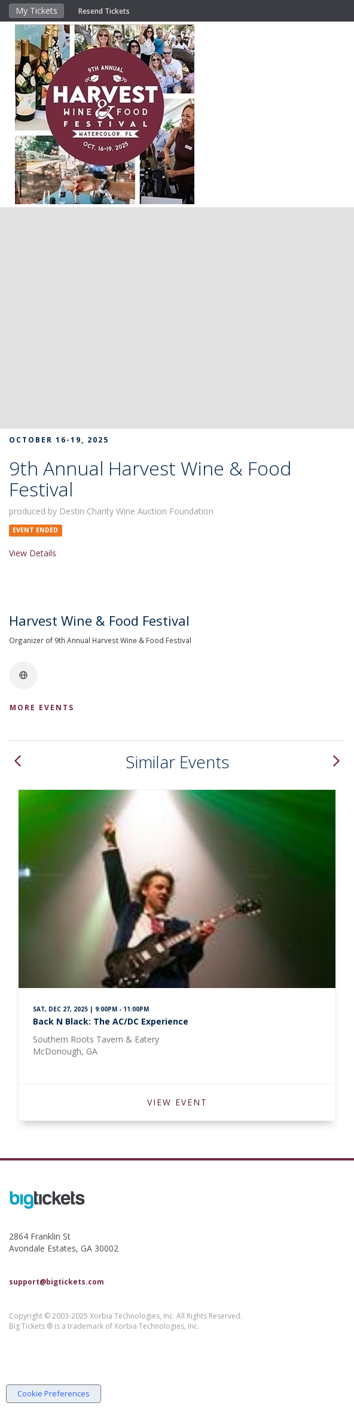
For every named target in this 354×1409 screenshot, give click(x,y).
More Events (42, 707)
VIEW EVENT (177, 1102)
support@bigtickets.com (56, 1282)
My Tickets (36, 10)
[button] (17, 762)
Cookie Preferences (53, 1393)
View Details (32, 553)
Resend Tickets (104, 11)
